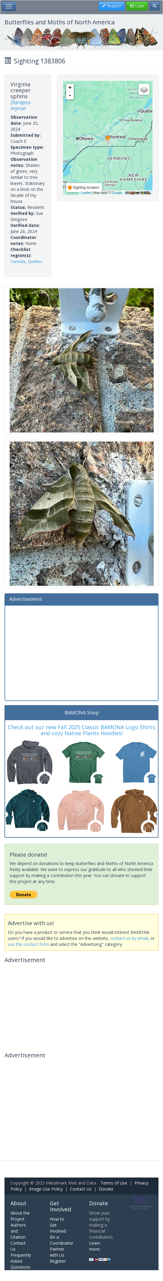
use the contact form (28, 944)
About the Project (20, 1216)
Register (58, 1261)
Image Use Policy (46, 1189)
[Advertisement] (81, 652)
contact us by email (129, 938)
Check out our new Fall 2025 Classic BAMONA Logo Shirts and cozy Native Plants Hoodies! (81, 730)
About (18, 1203)
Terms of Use (114, 1183)
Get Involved (60, 1206)
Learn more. (95, 1246)
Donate (106, 1189)
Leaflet (86, 192)
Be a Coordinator (61, 1240)
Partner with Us (57, 1252)
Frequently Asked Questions (21, 1261)
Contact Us (81, 1189)
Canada (18, 261)
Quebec (35, 261)
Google (116, 192)
